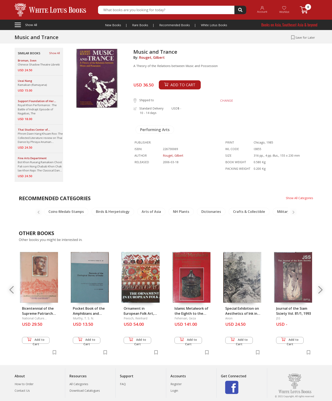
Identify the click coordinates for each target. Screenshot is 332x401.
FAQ (123, 384)
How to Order (24, 384)
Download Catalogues (84, 391)
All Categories (78, 384)
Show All (54, 53)
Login (174, 391)
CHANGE (226, 100)
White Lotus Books (214, 25)
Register (176, 384)
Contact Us (22, 391)
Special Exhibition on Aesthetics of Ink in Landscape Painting (242, 313)
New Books (113, 25)
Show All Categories (299, 198)
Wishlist (284, 10)
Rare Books (140, 25)
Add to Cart (35, 341)
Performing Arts (155, 129)
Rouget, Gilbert (152, 57)
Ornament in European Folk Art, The (139, 313)
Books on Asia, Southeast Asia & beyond (289, 24)
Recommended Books (174, 25)
